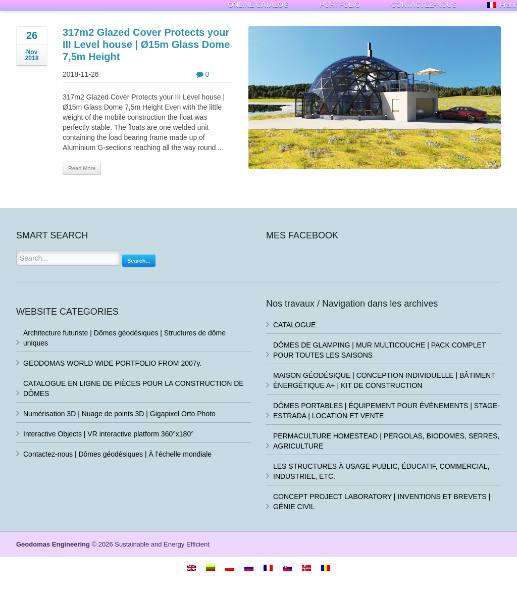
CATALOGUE (294, 325)
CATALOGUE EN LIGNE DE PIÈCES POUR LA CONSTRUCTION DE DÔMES (133, 388)
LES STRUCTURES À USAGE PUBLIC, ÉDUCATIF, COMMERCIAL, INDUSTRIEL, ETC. (381, 471)
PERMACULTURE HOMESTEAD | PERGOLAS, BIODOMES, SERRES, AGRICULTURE (386, 441)
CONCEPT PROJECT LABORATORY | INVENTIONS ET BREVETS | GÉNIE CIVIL (381, 501)
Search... (138, 261)
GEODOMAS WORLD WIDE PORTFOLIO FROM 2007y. (112, 363)
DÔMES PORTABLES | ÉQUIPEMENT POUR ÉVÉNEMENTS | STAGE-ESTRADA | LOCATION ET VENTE (386, 411)
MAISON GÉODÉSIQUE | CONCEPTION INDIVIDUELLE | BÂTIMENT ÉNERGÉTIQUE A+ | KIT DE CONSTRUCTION (384, 380)
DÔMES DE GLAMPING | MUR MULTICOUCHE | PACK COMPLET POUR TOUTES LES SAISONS (379, 350)
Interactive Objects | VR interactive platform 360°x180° (108, 434)
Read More (81, 168)
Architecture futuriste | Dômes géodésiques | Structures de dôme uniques (124, 338)
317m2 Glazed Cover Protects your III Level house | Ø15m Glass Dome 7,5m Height (146, 44)
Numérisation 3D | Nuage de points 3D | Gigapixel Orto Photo (119, 414)
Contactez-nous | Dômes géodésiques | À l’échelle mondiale (117, 454)
